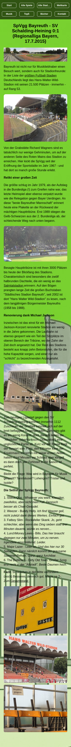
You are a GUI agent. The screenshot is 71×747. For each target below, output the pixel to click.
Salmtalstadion (14, 285)
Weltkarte (62, 5)
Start (9, 5)
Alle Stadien (44, 5)
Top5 (26, 14)
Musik (9, 14)
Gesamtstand (19, 581)
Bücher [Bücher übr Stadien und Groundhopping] (44, 14)
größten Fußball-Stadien (40, 75)
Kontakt (62, 14)
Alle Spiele (26, 5)
